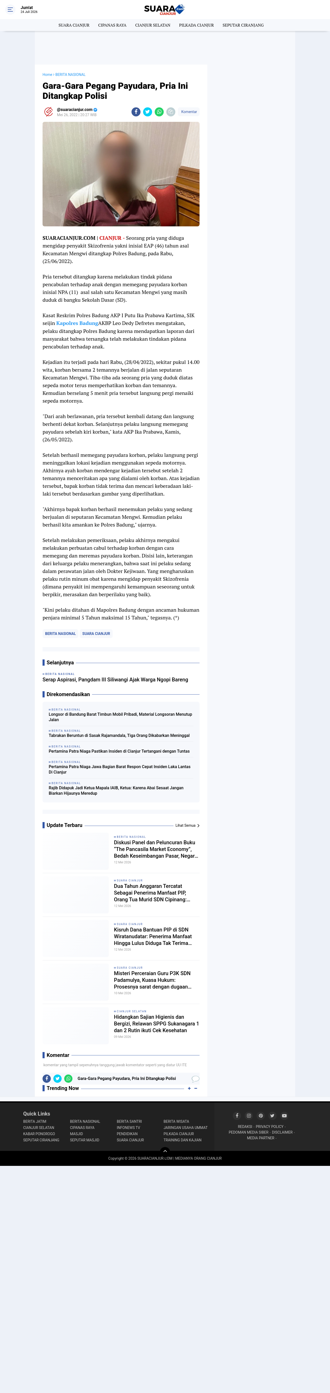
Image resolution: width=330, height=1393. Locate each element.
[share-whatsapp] (159, 111)
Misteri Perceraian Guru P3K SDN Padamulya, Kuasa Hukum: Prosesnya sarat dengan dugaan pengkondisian (152, 980)
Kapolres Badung (77, 323)
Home (47, 75)
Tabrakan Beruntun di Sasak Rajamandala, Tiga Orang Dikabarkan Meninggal (119, 735)
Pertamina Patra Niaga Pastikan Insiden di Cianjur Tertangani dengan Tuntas (119, 751)
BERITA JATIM (34, 1121)
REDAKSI (245, 1127)
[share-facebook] (136, 111)
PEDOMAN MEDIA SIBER (248, 1132)
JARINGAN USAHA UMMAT (186, 1128)
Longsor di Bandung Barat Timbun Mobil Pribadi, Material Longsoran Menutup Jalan (120, 717)
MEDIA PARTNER (260, 1138)
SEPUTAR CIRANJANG (243, 25)
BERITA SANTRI (129, 1121)
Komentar (188, 112)
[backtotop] (165, 1152)
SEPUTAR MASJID (85, 1140)
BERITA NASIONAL (60, 634)
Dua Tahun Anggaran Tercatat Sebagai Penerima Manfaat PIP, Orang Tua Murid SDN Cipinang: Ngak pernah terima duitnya (150, 893)
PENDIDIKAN (127, 1134)
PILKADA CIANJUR (196, 25)
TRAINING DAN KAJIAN (183, 1140)
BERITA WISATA (176, 1121)
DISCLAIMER (282, 1132)
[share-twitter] (147, 111)
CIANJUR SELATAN (152, 25)
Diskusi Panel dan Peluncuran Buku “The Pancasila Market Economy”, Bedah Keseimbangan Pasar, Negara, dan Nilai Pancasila (156, 849)
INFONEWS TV (128, 1128)
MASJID (76, 1134)
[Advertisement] (165, 47)
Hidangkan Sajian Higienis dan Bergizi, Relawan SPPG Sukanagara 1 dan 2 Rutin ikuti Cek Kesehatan (156, 1023)
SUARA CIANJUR (74, 25)
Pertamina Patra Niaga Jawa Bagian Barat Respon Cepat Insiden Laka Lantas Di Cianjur (120, 769)
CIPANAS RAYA (112, 25)
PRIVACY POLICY (269, 1127)
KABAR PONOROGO (39, 1134)
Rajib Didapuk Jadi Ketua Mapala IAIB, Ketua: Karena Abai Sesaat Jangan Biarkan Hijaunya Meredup (116, 790)
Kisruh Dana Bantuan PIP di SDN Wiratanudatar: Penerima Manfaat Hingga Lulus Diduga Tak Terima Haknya (153, 936)
